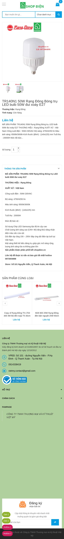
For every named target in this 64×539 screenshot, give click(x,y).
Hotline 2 (7, 533)
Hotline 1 (7, 527)
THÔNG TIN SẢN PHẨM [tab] (15, 169)
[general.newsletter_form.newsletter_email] (32, 522)
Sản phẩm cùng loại (17, 278)
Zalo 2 (6, 521)
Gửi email (55, 522)
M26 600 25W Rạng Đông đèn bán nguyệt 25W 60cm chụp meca (47, 316)
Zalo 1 (6, 514)
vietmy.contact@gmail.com (21, 371)
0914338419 (14, 364)
